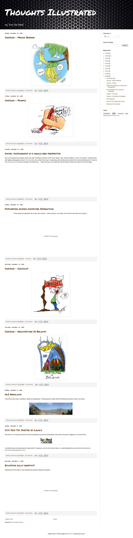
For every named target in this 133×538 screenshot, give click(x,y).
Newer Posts (9, 519)
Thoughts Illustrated (50, 12)
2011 (107, 71)
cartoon (106, 113)
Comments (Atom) (18, 522)
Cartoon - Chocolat (16, 268)
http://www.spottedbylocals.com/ (15, 450)
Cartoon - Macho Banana (20, 37)
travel (116, 115)
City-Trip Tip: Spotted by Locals (23, 430)
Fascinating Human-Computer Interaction (29, 209)
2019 (107, 53)
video (112, 115)
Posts (106, 36)
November (110, 78)
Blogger (82, 534)
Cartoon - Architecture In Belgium (25, 331)
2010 (107, 73)
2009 (107, 76)
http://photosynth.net (11, 162)
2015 (107, 61)
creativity (121, 113)
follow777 (70, 534)
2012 (107, 68)
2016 (107, 58)
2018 (107, 56)
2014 (107, 63)
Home (55, 519)
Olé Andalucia (13, 394)
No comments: (29, 90)
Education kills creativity (20, 465)
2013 (107, 66)
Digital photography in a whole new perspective (32, 153)
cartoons (105, 115)
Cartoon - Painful (15, 100)
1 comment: (28, 258)
